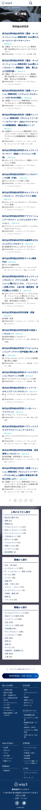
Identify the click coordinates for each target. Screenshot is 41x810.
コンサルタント (31, 321)
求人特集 (6, 756)
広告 (6, 622)
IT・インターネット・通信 (15, 571)
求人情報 (7, 7)
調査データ (7, 761)
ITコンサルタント (12, 632)
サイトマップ (28, 778)
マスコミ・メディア (12, 587)
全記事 (5, 747)
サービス (8, 575)
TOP (2, 7)
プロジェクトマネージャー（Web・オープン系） (21, 270)
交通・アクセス (21, 798)
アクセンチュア (11, 543)
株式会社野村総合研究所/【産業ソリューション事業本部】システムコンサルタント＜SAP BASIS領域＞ (20, 94)
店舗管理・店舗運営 (13, 650)
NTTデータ (9, 539)
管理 (6, 641)
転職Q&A (6, 770)
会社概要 (27, 756)
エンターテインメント (13, 590)
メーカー (8, 578)
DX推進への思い (29, 753)
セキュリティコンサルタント (15, 168)
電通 (6, 521)
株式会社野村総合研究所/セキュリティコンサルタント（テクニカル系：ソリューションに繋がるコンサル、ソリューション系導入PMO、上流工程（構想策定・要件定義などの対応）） (20, 283)
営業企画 (29, 381)
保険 (6, 597)
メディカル (9, 600)
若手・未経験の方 (9, 695)
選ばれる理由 (8, 692)
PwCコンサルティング (13, 530)
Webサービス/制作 (12, 616)
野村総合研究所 (9, 54)
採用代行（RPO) (30, 727)
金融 (6, 581)
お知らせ (6, 750)
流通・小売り (10, 584)
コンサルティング (20, 54)
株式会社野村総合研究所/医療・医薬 (18, 312)
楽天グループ (28, 703)
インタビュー (8, 758)
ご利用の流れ (8, 690)
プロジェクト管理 (12, 625)
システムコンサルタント (14, 84)
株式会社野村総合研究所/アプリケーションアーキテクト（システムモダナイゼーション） (20, 219)
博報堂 (7, 524)
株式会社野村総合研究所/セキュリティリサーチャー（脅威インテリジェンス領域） (20, 154)
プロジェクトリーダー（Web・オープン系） (20, 144)
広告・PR (8, 565)
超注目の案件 (10, 517)
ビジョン (27, 750)
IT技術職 (8, 628)
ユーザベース (10, 549)
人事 (6, 657)
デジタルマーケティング (14, 613)
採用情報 (27, 758)
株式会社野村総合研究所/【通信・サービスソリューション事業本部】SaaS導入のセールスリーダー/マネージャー (20, 37)
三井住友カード (11, 536)
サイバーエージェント (13, 533)
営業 (34, 54)
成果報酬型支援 (29, 715)
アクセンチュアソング (13, 527)
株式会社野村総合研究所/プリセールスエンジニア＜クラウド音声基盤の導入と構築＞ (20, 351)
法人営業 (29, 54)
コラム (5, 753)
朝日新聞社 (9, 552)
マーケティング (11, 619)
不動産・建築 (10, 593)
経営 (28, 339)
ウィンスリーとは (30, 747)
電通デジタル (10, 546)
